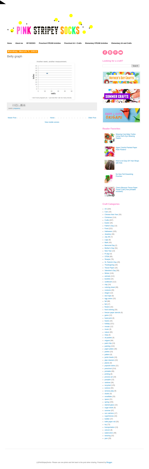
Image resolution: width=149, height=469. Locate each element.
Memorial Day (110, 245)
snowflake (108, 396)
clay (106, 284)
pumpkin (108, 380)
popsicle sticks (110, 366)
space (107, 399)
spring (107, 402)
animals (107, 276)
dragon (107, 293)
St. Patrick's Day (111, 262)
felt (106, 304)
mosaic (107, 326)
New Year (108, 251)
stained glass (109, 405)
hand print (108, 318)
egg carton (108, 298)
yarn (106, 438)
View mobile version (52, 122)
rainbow (107, 382)
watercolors (109, 433)
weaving (108, 436)
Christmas (108, 217)
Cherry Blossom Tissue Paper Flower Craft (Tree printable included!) (127, 190)
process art (109, 377)
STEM (107, 256)
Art (106, 209)
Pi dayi (107, 254)
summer (107, 410)
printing (107, 374)
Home (9, 43)
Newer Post (12, 118)
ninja (106, 335)
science (107, 388)
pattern (107, 354)
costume (108, 290)
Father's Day (109, 226)
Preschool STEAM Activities (50, 43)
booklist (107, 279)
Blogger (109, 462)
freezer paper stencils (112, 312)
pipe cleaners (109, 360)
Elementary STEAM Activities (96, 43)
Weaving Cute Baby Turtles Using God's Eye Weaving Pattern (126, 136)
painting (107, 346)
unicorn (107, 430)
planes (107, 363)
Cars (106, 212)
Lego (106, 240)
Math (106, 242)
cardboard (108, 282)
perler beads (109, 357)
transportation (110, 427)
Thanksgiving (109, 265)
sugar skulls (109, 408)
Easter (107, 223)
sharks (107, 394)
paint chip (108, 343)
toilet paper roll (110, 422)
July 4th (107, 237)
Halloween (108, 231)
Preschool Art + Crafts (73, 43)
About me (19, 43)
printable (108, 371)
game (107, 315)
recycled (108, 385)
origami (107, 340)
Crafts (107, 220)
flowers (107, 307)
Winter (107, 273)
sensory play (109, 391)
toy (106, 424)
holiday (107, 324)
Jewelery (108, 234)
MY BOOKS (31, 43)
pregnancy (16, 108)
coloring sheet (110, 287)
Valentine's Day (110, 270)
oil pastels (108, 338)
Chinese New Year (111, 214)
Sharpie (107, 259)
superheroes (109, 416)
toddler (107, 419)
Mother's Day (109, 248)
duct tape (108, 296)
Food (106, 228)
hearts (107, 321)
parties (107, 352)
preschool (108, 368)
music (107, 329)
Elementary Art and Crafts (121, 43)
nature (107, 332)
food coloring (109, 310)
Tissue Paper (109, 268)
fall (106, 301)
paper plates (109, 349)
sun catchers (109, 413)
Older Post (92, 118)
